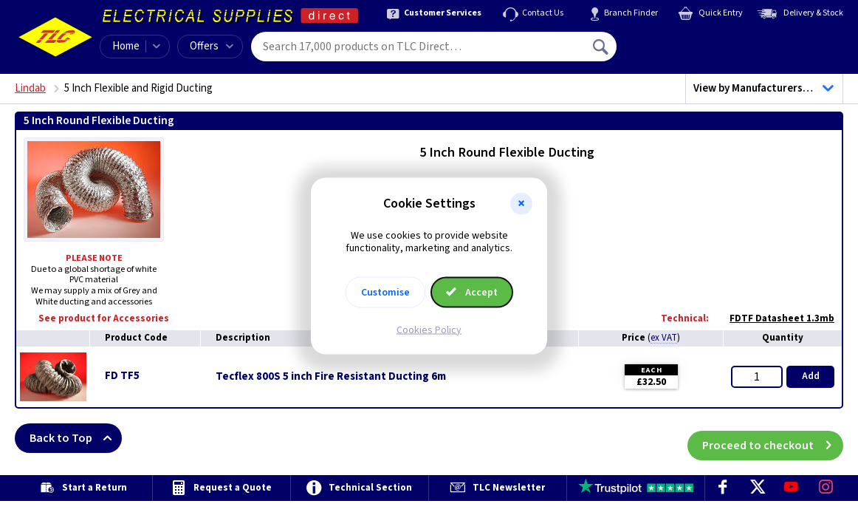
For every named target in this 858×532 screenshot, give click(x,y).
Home (126, 46)
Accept (472, 291)
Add (811, 376)
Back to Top (76, 438)
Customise (385, 291)
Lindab (30, 88)
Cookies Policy (429, 329)
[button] (521, 204)
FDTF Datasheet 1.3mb (774, 318)
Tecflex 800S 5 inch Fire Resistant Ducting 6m (331, 376)
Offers (211, 46)
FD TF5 (122, 375)
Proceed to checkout (772, 438)
